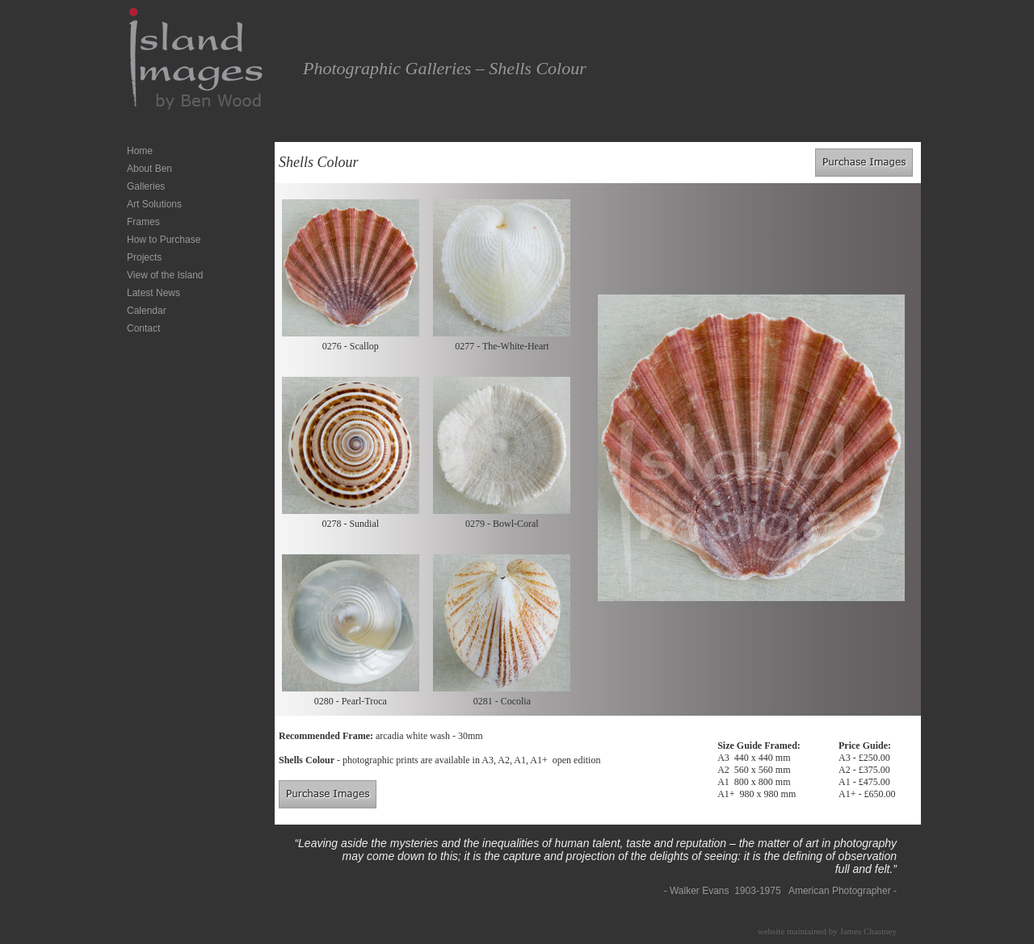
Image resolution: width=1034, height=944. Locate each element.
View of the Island (165, 275)
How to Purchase (163, 239)
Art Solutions (154, 204)
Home (140, 151)
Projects (144, 257)
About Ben (149, 168)
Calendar (146, 310)
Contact (143, 328)
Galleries (146, 186)
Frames (143, 222)
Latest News (153, 293)
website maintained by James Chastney (827, 931)
